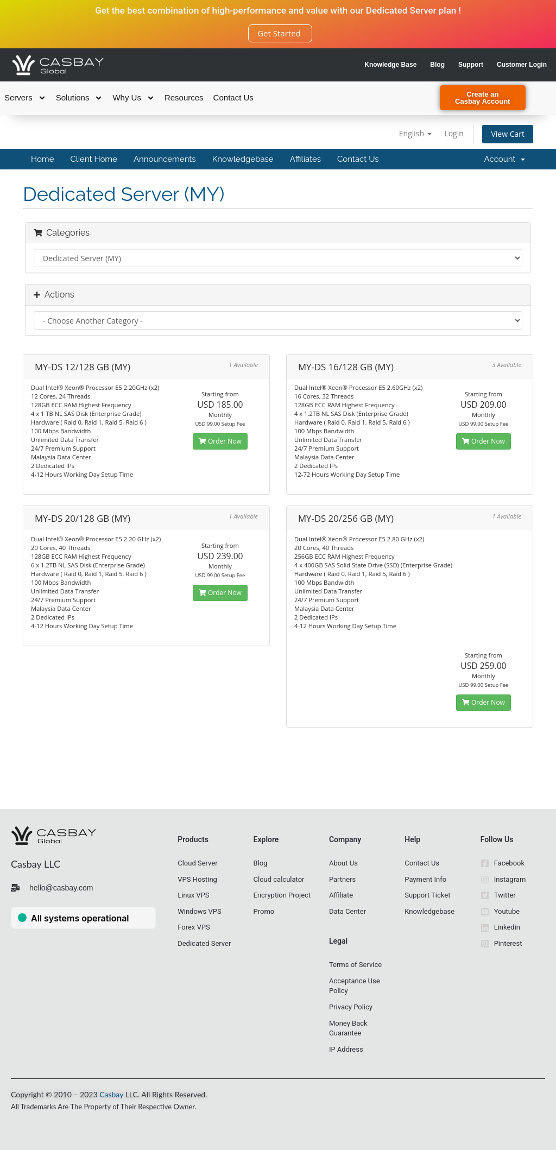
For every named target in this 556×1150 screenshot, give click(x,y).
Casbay (111, 1094)
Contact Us (233, 97)
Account (504, 159)
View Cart (508, 134)
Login (453, 133)
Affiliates (305, 159)
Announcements (165, 159)
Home (42, 159)
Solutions (79, 98)
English (415, 133)
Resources (184, 97)
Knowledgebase (243, 159)
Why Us (133, 98)
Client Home (93, 159)
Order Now (220, 441)
